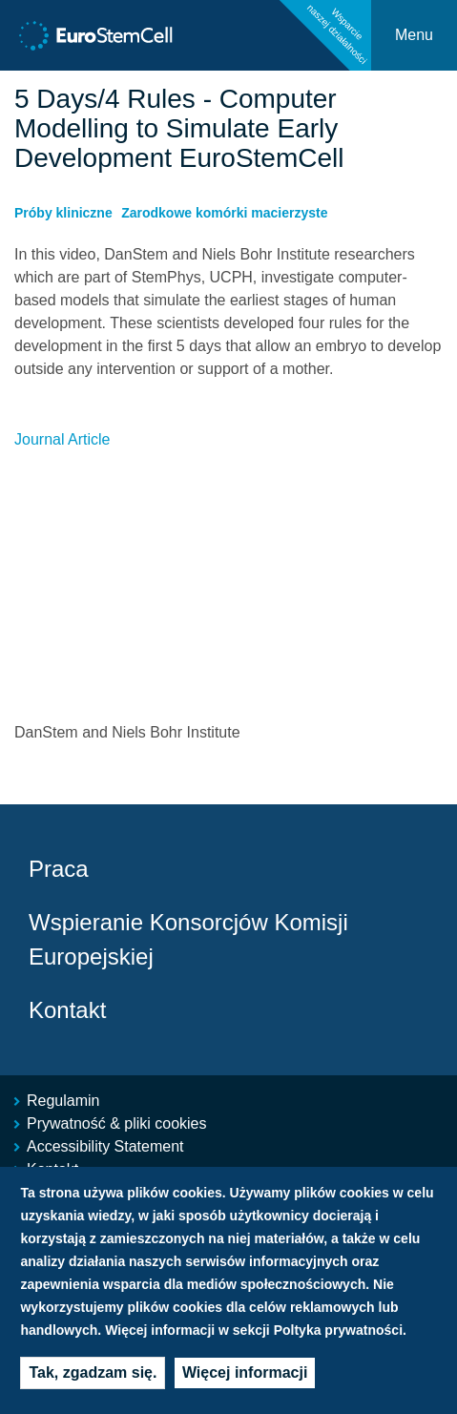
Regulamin (63, 1100)
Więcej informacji (244, 1372)
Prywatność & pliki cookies (117, 1123)
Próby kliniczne (63, 212)
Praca (59, 869)
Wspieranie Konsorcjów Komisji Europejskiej (188, 939)
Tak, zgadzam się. (92, 1372)
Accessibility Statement (105, 1146)
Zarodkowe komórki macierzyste (224, 212)
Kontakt (67, 1010)
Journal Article (62, 439)
